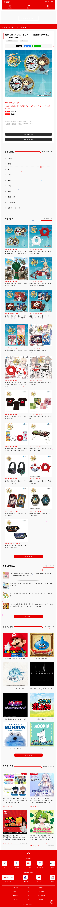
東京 (9, 169)
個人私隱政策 (41, 895)
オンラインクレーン (14, 208)
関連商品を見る (28, 139)
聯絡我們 (41, 899)
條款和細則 (15, 899)
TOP (3, 27)
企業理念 (15, 891)
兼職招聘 (15, 895)
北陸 (9, 186)
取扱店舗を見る (28, 134)
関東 (9, 175)
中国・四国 (11, 197)
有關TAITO (47, 1)
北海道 (10, 158)
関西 (9, 191)
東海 (9, 180)
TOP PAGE (15, 887)
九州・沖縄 (11, 202)
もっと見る (28, 556)
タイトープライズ (13, 27)
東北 (9, 164)
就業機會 (41, 891)
